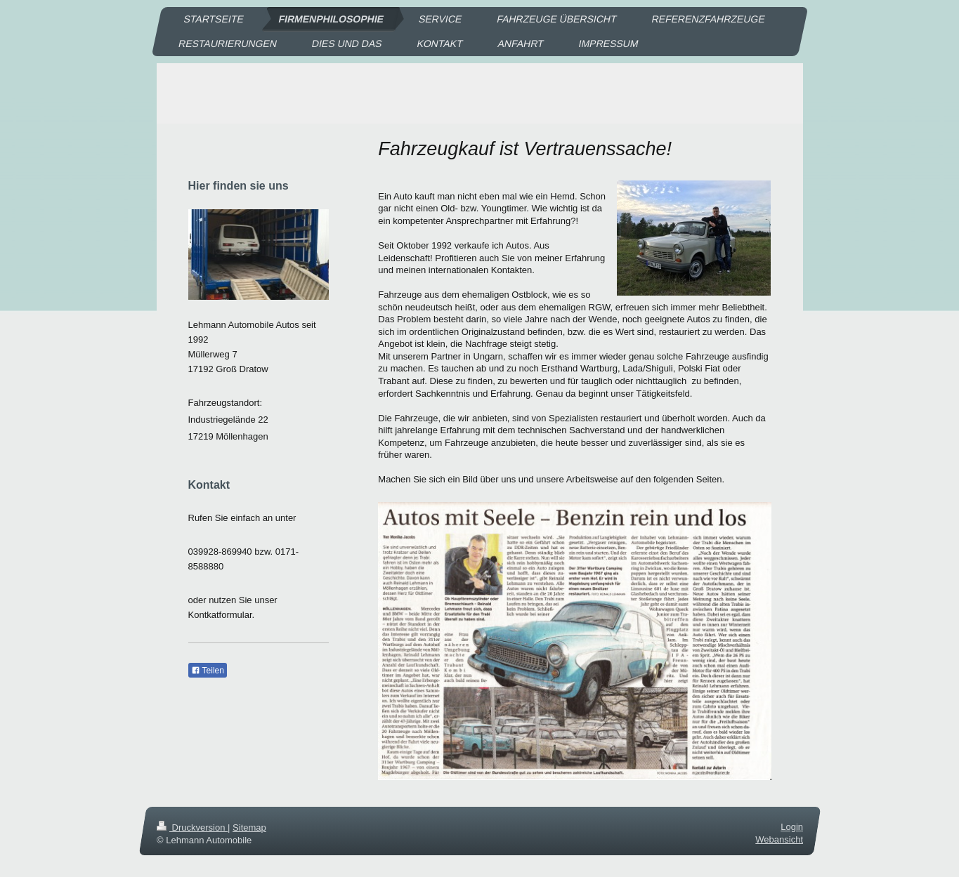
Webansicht (779, 840)
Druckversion (192, 827)
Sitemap (249, 827)
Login (792, 827)
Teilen (207, 670)
